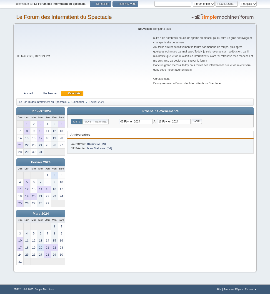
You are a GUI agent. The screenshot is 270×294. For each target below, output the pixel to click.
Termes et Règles (233, 289)
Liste (76, 121)
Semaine (101, 121)
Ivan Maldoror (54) (99, 148)
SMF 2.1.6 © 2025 (23, 289)
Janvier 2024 (41, 111)
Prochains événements (160, 111)
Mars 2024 (41, 213)
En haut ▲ (251, 289)
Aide (219, 289)
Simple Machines (44, 289)
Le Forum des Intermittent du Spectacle (64, 17)
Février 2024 (41, 162)
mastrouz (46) (96, 143)
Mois (88, 121)
